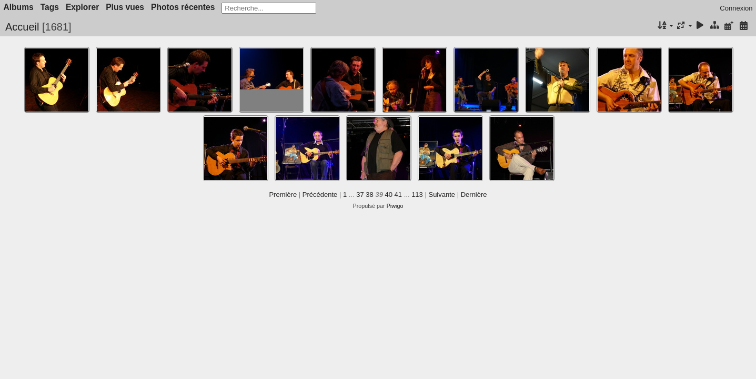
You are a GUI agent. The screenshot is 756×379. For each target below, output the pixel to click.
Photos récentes (183, 7)
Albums (19, 7)
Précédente (320, 194)
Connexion (736, 8)
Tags (50, 7)
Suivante (441, 194)
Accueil (22, 27)
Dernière (474, 194)
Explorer (82, 7)
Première (283, 194)
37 (360, 194)
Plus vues (125, 7)
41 (398, 194)
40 (388, 194)
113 (417, 194)
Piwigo (395, 206)
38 (369, 194)
